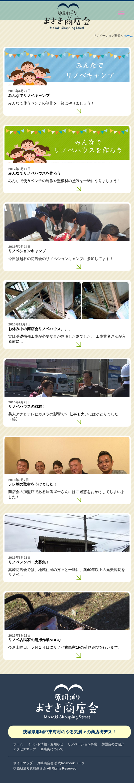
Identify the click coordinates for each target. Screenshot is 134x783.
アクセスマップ (24, 749)
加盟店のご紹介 (113, 744)
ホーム (128, 35)
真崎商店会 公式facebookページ (60, 763)
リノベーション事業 (82, 744)
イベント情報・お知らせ (45, 744)
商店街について (51, 749)
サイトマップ (23, 763)
